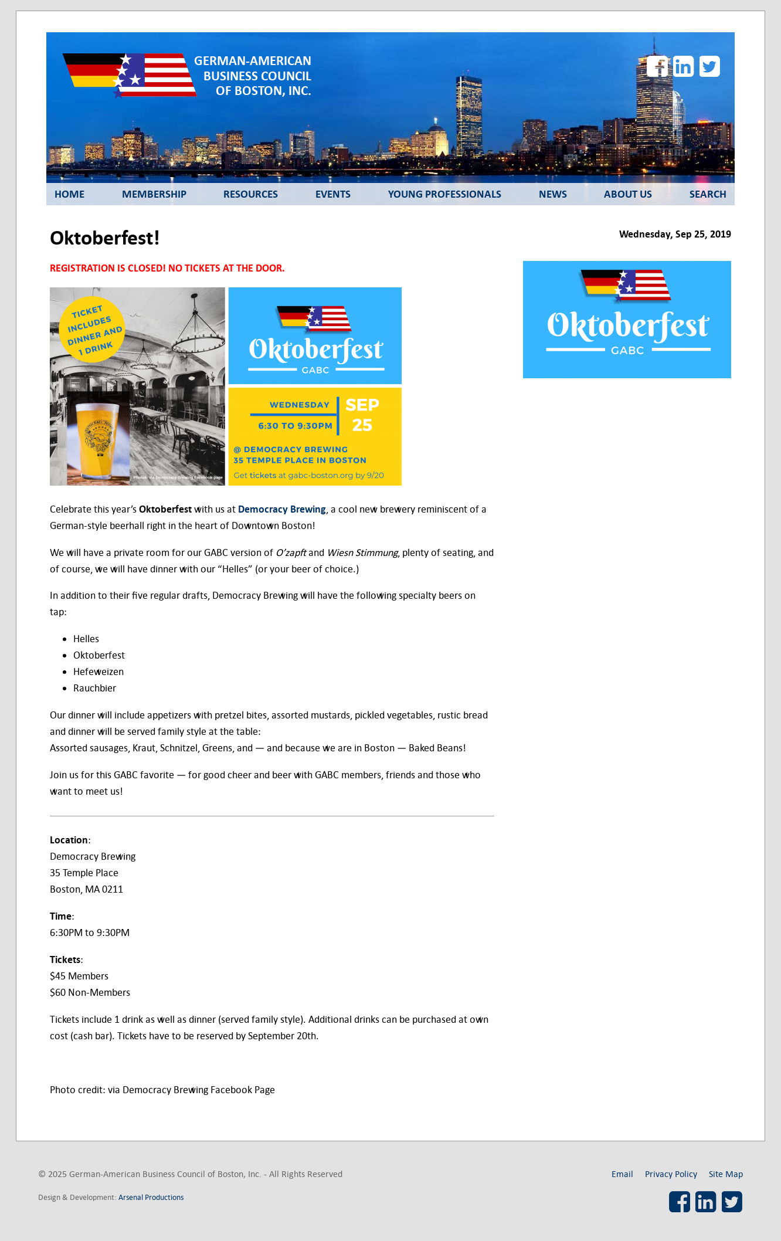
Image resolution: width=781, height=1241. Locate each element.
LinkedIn (683, 66)
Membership (154, 194)
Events (333, 194)
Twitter (710, 66)
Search (708, 194)
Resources (250, 194)
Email (622, 1173)
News (553, 194)
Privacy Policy (671, 1173)
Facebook (657, 66)
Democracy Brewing (282, 509)
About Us (628, 194)
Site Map (726, 1173)
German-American (252, 76)
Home (69, 194)
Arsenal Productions (151, 1197)
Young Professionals (444, 194)
